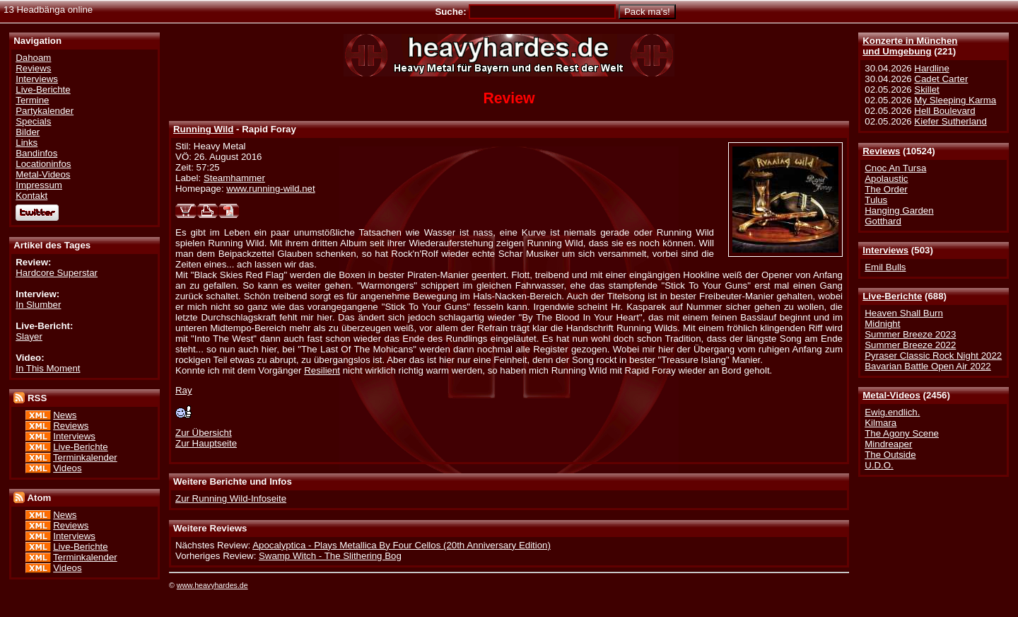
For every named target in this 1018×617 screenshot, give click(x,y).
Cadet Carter (941, 79)
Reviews (881, 151)
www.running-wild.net (270, 188)
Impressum (39, 185)
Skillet (926, 89)
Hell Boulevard (944, 110)
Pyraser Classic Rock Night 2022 (933, 355)
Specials (33, 121)
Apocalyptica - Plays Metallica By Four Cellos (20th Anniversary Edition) (401, 545)
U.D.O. (879, 465)
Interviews (885, 250)
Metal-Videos (891, 395)
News (64, 415)
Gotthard (883, 221)
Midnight (882, 323)
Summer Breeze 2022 (910, 345)
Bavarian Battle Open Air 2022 (927, 366)
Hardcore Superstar (57, 272)
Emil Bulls (885, 267)
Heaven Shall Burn (904, 313)
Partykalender (45, 110)
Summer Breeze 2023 (910, 334)
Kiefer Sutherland (950, 121)
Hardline (931, 68)
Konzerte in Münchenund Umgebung (909, 46)
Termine (32, 100)
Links (26, 142)
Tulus (876, 200)
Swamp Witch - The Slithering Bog (330, 555)
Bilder (28, 132)
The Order (886, 189)
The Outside (890, 454)
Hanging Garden (899, 210)
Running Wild (203, 129)
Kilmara (880, 422)
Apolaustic (886, 178)
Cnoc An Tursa (895, 168)
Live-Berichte (892, 296)
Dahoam (33, 57)
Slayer (29, 336)
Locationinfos (43, 163)
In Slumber (38, 304)
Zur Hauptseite (206, 443)
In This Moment (48, 368)
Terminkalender (85, 457)
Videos (67, 468)
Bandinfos (36, 153)
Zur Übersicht (203, 432)
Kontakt (31, 195)
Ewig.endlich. (892, 412)
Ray (183, 390)
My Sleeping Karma (955, 100)
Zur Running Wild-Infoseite (230, 498)
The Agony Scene (902, 433)
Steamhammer (234, 178)
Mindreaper (888, 444)
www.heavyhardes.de (212, 585)
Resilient (322, 370)
